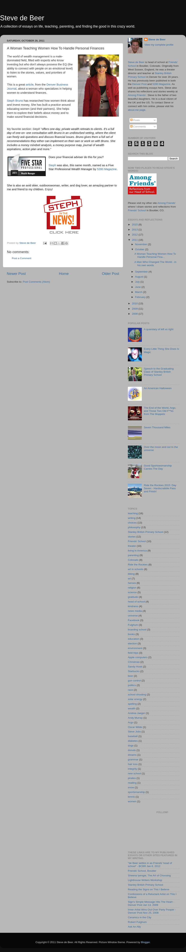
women (132, 801)
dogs (130, 745)
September (142, 271)
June (138, 287)
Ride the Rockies (138, 564)
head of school (136, 601)
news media (135, 610)
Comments (138, 126)
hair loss (133, 764)
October (140, 249)
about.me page (136, 109)
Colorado (133, 559)
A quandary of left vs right (158, 329)
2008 (135, 313)
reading (132, 782)
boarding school (137, 629)
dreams (132, 754)
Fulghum (133, 624)
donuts (132, 750)
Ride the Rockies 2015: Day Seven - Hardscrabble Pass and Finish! (160, 488)
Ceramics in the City (139, 917)
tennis (131, 796)
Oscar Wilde (135, 727)
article (30, 84)
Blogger (145, 942)
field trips (133, 652)
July (137, 281)
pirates (132, 778)
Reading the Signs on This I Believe (148, 889)
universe (133, 615)
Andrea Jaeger (136, 713)
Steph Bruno (15, 100)
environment (135, 648)
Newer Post (16, 274)
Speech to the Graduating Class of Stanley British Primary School (159, 371)
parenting (133, 555)
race (130, 689)
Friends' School (137, 210)
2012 (135, 234)
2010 (135, 303)
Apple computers (137, 657)
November (141, 244)
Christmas (134, 661)
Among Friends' (137, 95)
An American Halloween (157, 388)
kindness (133, 606)
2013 (135, 229)
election (132, 643)
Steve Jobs (134, 731)
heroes (132, 583)
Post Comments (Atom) (36, 281)
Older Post (110, 274)
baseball (133, 736)
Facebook (133, 620)
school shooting (137, 694)
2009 (135, 308)
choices (132, 522)
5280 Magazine (107, 169)
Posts (135, 120)
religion (132, 587)
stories (132, 536)
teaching (133, 513)
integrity (132, 768)
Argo (130, 722)
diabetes (133, 740)
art (129, 578)
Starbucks (134, 671)
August (139, 276)
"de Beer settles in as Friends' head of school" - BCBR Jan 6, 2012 (150, 865)
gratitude (133, 596)
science (132, 592)
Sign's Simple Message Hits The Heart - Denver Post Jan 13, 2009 (151, 903)
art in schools (135, 569)
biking (131, 573)
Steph (52, 165)
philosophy (134, 527)
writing (131, 518)
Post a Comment (21, 258)
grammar (133, 759)
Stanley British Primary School (145, 532)
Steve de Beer (22, 18)
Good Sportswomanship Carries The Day (158, 467)
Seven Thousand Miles (157, 427)
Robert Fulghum (137, 922)
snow (131, 787)
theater (132, 545)
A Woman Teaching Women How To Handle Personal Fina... (155, 255)
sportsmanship (136, 792)
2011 (135, 239)
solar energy (135, 699)
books (131, 634)
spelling (132, 703)
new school (134, 773)
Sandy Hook (135, 666)
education (133, 638)
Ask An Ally (134, 926)
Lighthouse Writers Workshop (145, 880)
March (139, 292)
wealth (131, 708)
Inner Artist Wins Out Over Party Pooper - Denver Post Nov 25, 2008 (152, 911)
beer (130, 675)
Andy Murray (135, 717)
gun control (134, 680)
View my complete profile (158, 44)
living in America (137, 550)
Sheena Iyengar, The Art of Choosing (149, 875)
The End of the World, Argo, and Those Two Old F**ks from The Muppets (160, 410)
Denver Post (139, 84)
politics (132, 685)
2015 (135, 224)
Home (64, 274)
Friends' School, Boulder (142, 870)
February (140, 297)
